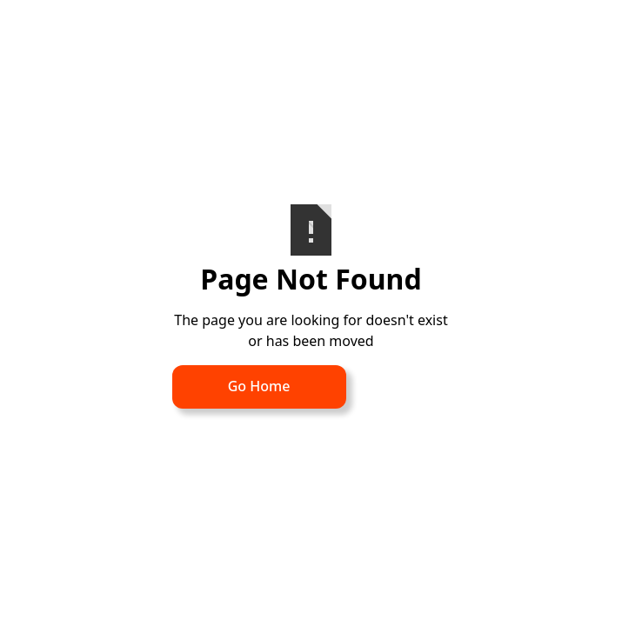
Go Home (259, 386)
